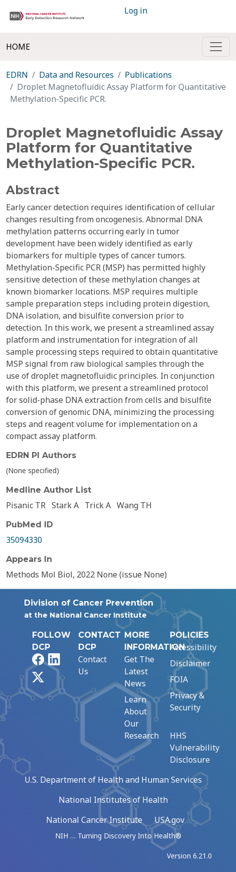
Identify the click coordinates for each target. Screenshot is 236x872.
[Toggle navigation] (216, 47)
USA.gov (169, 819)
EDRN (17, 74)
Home (18, 46)
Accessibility (193, 647)
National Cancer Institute (94, 819)
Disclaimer (190, 663)
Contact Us (92, 665)
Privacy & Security (187, 701)
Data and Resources (76, 74)
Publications (148, 74)
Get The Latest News (139, 671)
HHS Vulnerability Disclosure (194, 747)
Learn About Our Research (141, 717)
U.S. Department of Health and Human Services (113, 779)
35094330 (24, 539)
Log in (135, 10)
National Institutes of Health (113, 799)
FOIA (179, 679)
